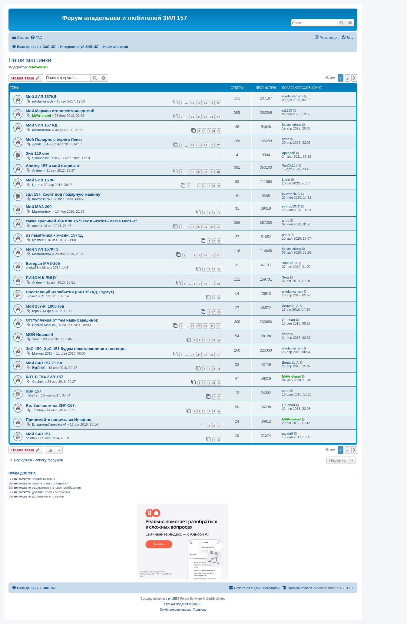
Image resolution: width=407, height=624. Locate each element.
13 (198, 103)
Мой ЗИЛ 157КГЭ (42, 249)
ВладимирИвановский (49, 424)
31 (218, 326)
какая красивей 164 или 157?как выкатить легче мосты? (81, 221)
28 (198, 326)
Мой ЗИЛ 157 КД (42, 125)
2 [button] (347, 78)
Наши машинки (29, 60)
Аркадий (288, 153)
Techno (37, 410)
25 (205, 354)
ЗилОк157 (289, 165)
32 (192, 227)
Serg (285, 277)
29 (205, 326)
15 (211, 103)
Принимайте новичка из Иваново (58, 419)
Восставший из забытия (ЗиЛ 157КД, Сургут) (70, 292)
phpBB (172, 598)
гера (35, 311)
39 (211, 172)
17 (218, 145)
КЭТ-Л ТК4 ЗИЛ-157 (44, 377)
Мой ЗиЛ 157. (39, 434)
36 (211, 117)
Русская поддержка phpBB (182, 604)
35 (205, 117)
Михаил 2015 (42, 353)
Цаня (36, 185)
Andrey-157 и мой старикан (52, 166)
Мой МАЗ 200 (38, 206)
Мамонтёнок (41, 130)
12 (192, 103)
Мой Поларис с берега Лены (54, 139)
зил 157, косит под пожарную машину (63, 194)
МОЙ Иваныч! (39, 334)
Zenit (35, 339)
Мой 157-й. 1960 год (45, 306)
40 (218, 172)
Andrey (37, 170)
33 (192, 117)
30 (211, 326)
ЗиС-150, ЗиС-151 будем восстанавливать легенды (76, 348)
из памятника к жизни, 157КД (54, 235)
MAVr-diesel (38, 67)
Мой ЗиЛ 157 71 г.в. (44, 363)
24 (198, 354)
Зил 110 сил (37, 153)
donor (286, 235)
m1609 (287, 110)
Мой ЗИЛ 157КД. (42, 96)
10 (205, 255)
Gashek (38, 381)
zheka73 (32, 267)
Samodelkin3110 (44, 158)
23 (192, 354)
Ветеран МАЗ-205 (43, 263)
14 (205, 103)
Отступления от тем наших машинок (62, 320)
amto (285, 139)
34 (198, 117)
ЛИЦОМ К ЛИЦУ (41, 277)
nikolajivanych (42, 101)
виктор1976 (41, 199)
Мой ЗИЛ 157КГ (41, 180)
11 (211, 255)
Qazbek (38, 240)
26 (211, 354)
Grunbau (288, 320)
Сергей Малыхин (45, 325)
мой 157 (33, 391)
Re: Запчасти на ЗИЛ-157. (51, 405)
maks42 (32, 395)
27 (192, 326)
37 (218, 117)
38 (205, 172)
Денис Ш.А (40, 144)
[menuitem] (36, 37)
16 (218, 103)
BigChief (38, 367)
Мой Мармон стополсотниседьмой (60, 111)
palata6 (31, 438)
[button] (354, 78)
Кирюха (31, 296)
